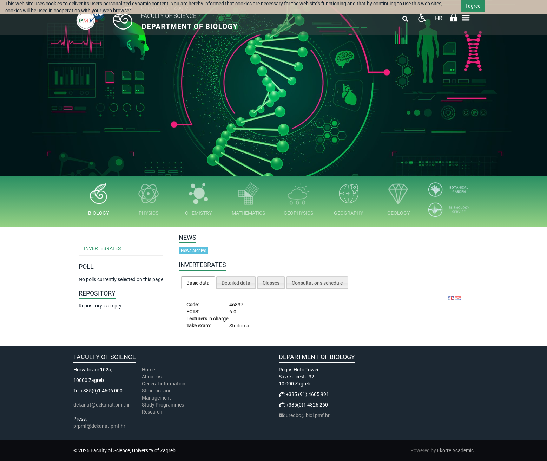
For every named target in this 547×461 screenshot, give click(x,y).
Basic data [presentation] (198, 283)
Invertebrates (102, 248)
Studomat (240, 326)
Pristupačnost (422, 18)
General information (163, 384)
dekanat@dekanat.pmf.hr (101, 405)
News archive (193, 250)
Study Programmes (163, 405)
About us (152, 376)
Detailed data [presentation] (236, 283)
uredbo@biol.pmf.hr (308, 415)
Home (148, 369)
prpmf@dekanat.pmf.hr (99, 426)
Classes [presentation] (271, 283)
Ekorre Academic (455, 450)
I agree (473, 6)
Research (152, 412)
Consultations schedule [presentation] (317, 283)
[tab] (198, 282)
